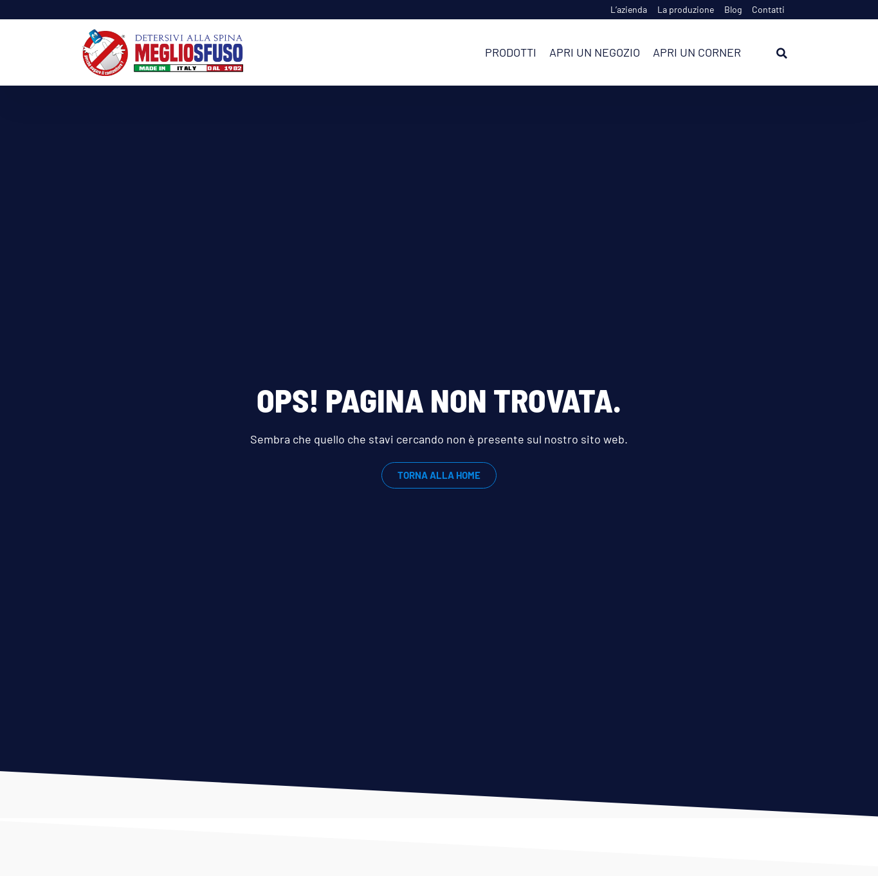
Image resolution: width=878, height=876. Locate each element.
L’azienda (628, 9)
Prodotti (510, 52)
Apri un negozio (594, 52)
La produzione (685, 9)
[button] (782, 53)
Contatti (768, 9)
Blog (733, 9)
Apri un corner (697, 52)
